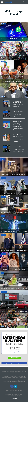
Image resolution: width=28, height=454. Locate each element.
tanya (5, 135)
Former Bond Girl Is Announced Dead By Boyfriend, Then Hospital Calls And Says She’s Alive (18, 138)
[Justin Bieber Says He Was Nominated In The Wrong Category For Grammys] (14, 223)
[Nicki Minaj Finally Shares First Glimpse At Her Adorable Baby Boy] (14, 69)
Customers (3, 291)
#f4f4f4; (5, 101)
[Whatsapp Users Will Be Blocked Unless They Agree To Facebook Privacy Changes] (14, 31)
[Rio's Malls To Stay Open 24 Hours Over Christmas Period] (14, 185)
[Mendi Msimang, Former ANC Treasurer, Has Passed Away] (14, 88)
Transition (3, 235)
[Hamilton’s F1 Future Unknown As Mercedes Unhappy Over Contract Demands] (14, 50)
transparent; (6, 122)
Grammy (3, 254)
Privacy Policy (8, 390)
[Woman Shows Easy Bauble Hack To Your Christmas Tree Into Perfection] (14, 167)
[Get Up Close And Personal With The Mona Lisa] (14, 204)
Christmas (3, 178)
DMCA (20, 390)
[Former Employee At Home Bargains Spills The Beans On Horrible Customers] (14, 299)
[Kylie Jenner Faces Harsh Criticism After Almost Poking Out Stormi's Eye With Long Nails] (14, 280)
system (5, 146)
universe (6, 112)
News (2, 326)
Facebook (3, 23)
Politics (3, 96)
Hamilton (3, 42)
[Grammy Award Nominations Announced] (14, 261)
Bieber (2, 216)
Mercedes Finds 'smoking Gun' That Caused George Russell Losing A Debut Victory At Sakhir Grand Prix (18, 150)
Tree (2, 159)
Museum (3, 197)
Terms (13, 390)
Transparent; (4, 61)
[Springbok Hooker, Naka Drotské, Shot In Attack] (14, 318)
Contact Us (17, 390)
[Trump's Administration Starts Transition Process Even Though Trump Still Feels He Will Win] (14, 242)
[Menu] (23, 1)
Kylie (2, 273)
